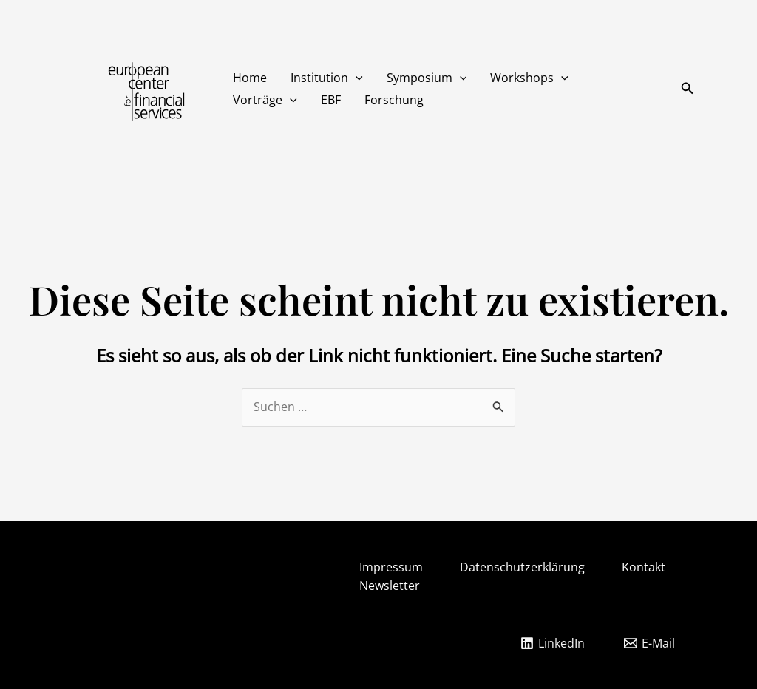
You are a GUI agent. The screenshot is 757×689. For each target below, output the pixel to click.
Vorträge (265, 100)
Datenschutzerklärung (522, 567)
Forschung (394, 100)
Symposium (427, 78)
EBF (331, 100)
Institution (327, 78)
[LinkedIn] (552, 643)
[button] (355, 78)
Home (250, 77)
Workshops (529, 78)
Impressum (391, 567)
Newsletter (389, 585)
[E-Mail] (649, 643)
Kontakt (643, 567)
